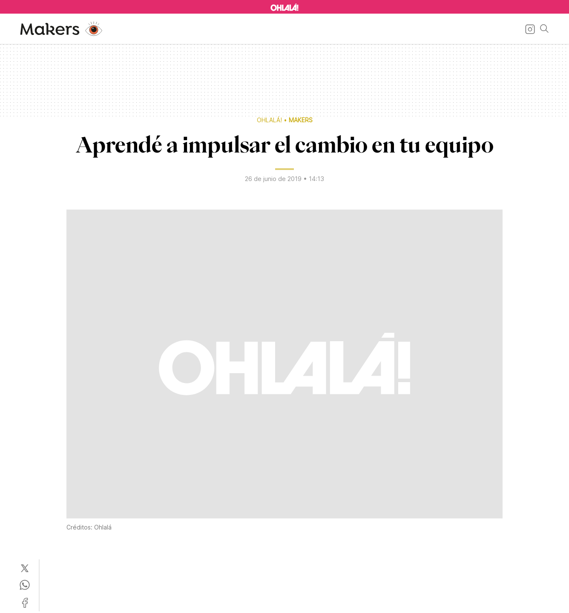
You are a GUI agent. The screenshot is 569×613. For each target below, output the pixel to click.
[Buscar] (543, 29)
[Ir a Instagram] (528, 29)
